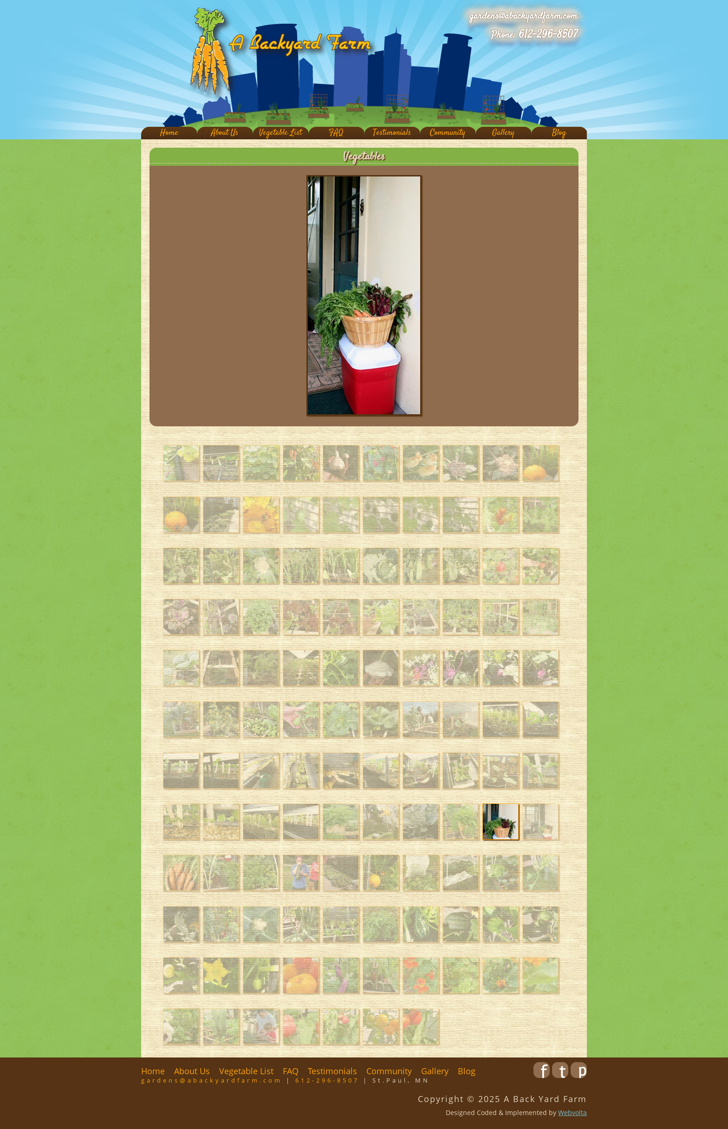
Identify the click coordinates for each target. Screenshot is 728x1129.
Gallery (503, 133)
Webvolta (572, 1112)
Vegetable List (280, 133)
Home (169, 133)
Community (447, 133)
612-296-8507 (548, 34)
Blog (559, 133)
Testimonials (392, 133)
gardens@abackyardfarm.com (523, 16)
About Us (224, 133)
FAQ (336, 133)
